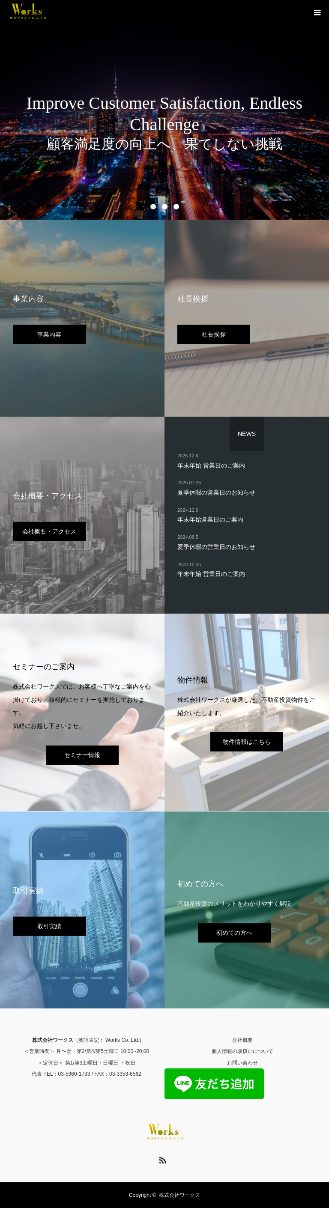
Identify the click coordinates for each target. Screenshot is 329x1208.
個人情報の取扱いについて (242, 1051)
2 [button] (164, 206)
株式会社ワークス (179, 1195)
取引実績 (49, 925)
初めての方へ (234, 932)
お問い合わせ (242, 1063)
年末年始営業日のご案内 (210, 519)
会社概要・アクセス (49, 531)
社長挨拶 (214, 334)
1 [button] (153, 206)
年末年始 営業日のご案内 (211, 465)
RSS (161, 1158)
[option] (164, 110)
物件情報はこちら (247, 741)
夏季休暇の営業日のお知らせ (216, 492)
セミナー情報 (82, 755)
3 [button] (176, 206)
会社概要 (242, 1040)
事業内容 (49, 334)
